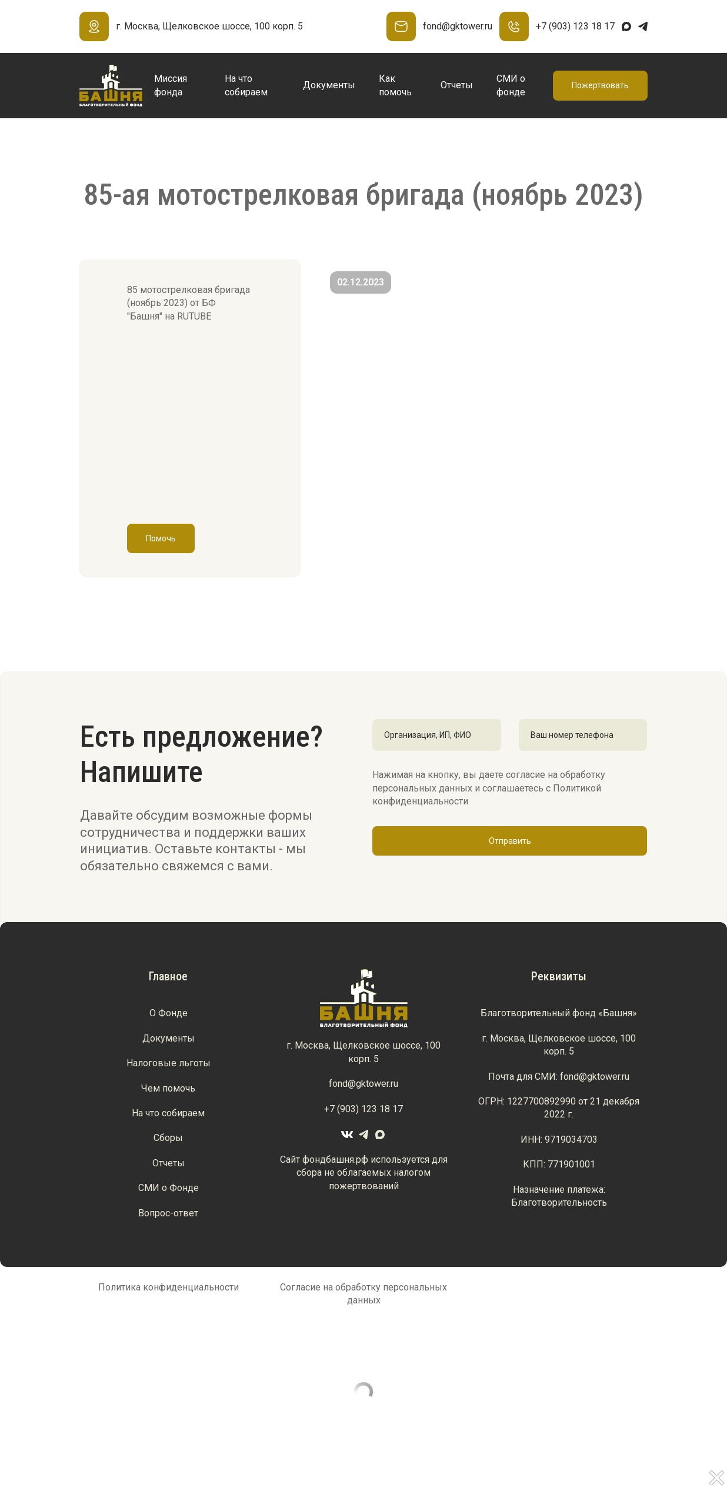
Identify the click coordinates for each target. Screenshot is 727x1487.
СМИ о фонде (510, 85)
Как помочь (395, 85)
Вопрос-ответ (168, 1213)
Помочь (161, 538)
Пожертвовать (600, 85)
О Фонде (168, 1013)
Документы (329, 85)
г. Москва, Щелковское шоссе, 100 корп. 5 (191, 26)
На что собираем (246, 85)
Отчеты (457, 85)
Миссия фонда (170, 85)
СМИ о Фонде (168, 1187)
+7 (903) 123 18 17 (557, 26)
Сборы (168, 1137)
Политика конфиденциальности (168, 1287)
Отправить (510, 841)
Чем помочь (168, 1088)
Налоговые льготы (168, 1063)
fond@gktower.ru (439, 26)
